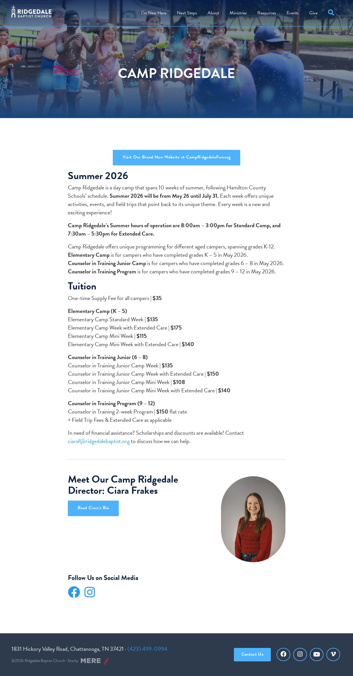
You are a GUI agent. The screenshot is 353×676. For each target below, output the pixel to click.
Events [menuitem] (293, 12)
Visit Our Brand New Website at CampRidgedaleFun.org (176, 157)
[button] (332, 13)
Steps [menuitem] (187, 12)
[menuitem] (213, 13)
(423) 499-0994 (147, 648)
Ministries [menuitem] (238, 12)
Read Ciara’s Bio (93, 507)
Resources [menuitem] (266, 12)
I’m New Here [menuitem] (153, 12)
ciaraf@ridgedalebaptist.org (99, 441)
